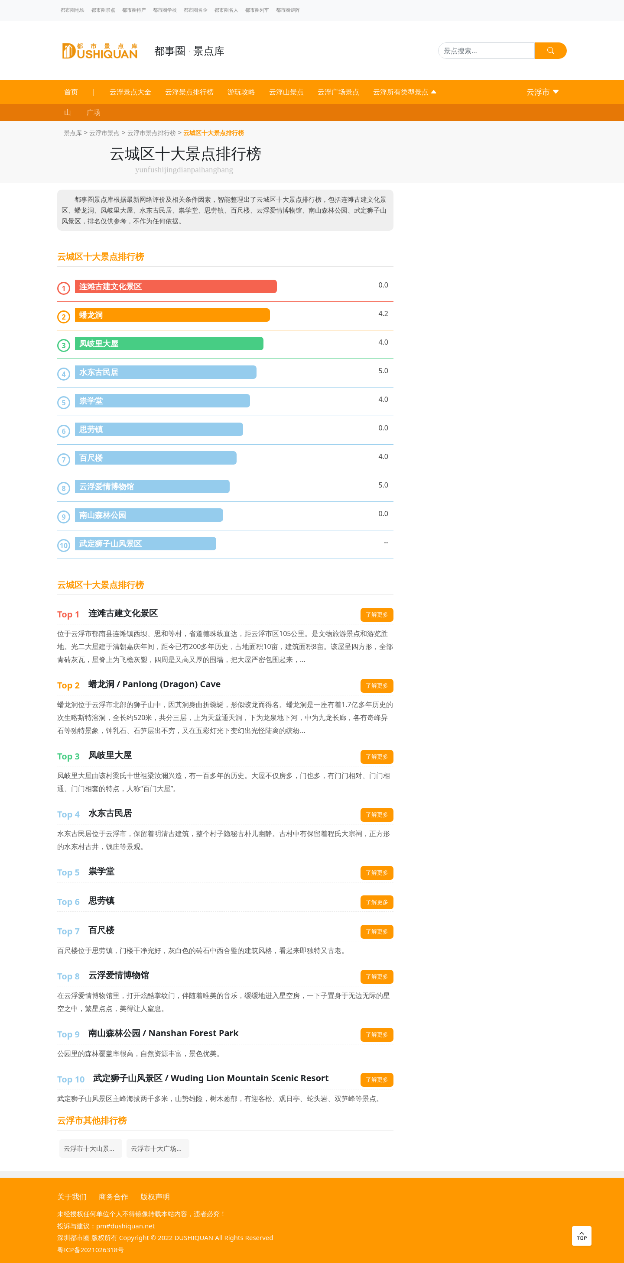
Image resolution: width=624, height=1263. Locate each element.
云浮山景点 (286, 92)
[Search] (486, 50)
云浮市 (543, 92)
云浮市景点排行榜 (151, 133)
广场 (94, 112)
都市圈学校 (165, 10)
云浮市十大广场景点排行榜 (160, 1148)
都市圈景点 (103, 10)
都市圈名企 (196, 10)
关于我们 (72, 1197)
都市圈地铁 (72, 10)
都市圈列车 (257, 10)
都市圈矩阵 (288, 10)
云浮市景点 (104, 133)
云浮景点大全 (130, 92)
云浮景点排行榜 (189, 92)
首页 (71, 92)
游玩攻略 (241, 92)
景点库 (73, 133)
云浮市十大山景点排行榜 (93, 1148)
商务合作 (113, 1197)
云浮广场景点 (338, 92)
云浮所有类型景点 (405, 92)
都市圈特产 (134, 10)
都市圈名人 (226, 10)
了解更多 (377, 614)
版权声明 (155, 1197)
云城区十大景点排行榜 (213, 133)
